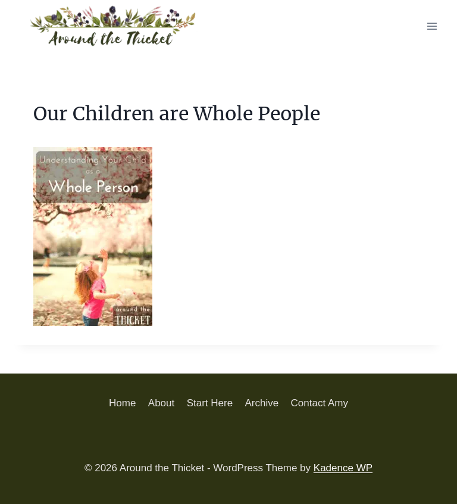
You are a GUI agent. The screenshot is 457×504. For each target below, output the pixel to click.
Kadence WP (343, 468)
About (161, 403)
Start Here (210, 403)
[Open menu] (432, 26)
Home (122, 403)
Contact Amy (319, 403)
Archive (261, 403)
